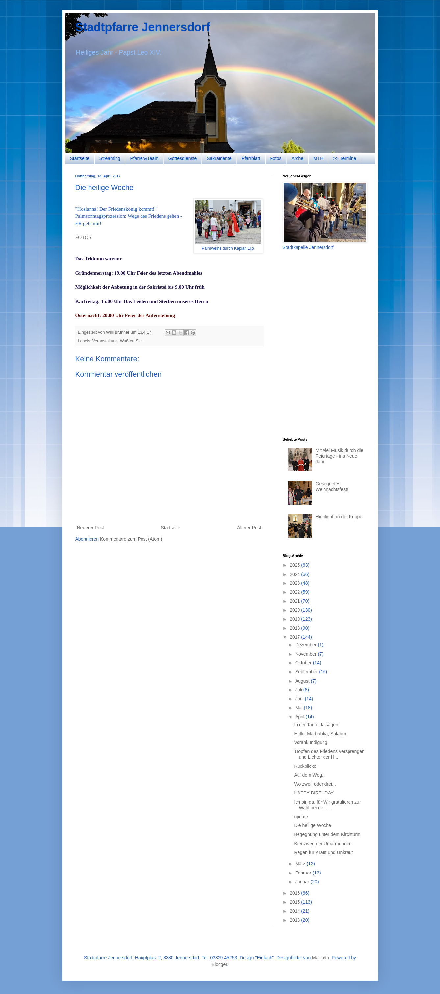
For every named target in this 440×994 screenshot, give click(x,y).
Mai (299, 707)
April (300, 716)
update (301, 816)
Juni (300, 698)
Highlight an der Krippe (339, 516)
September (307, 671)
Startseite (80, 158)
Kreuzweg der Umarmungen (322, 843)
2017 (295, 637)
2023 (295, 583)
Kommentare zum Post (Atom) (131, 539)
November (306, 654)
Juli (299, 689)
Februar (304, 872)
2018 (295, 628)
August (303, 681)
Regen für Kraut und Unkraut (323, 852)
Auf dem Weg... (309, 775)
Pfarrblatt (251, 158)
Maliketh (320, 957)
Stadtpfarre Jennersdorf (142, 27)
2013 (295, 920)
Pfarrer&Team (144, 158)
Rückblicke (305, 766)
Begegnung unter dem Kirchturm (327, 834)
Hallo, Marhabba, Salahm (320, 733)
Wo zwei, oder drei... (315, 784)
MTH (318, 158)
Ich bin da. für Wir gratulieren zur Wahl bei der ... (327, 804)
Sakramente (219, 158)
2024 (295, 574)
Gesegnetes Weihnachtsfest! (332, 486)
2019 (295, 619)
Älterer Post (249, 527)
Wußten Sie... (132, 341)
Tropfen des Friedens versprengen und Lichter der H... (329, 754)
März (301, 863)
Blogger (219, 964)
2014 (295, 911)
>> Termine (344, 158)
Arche (298, 158)
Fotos (276, 158)
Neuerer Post (90, 527)
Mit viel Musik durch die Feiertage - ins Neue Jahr (340, 456)
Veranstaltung (105, 341)
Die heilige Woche (312, 825)
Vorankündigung (310, 742)
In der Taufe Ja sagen (316, 724)
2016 (295, 893)
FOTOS (83, 237)
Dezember (306, 644)
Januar (303, 881)
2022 (295, 592)
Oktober (304, 662)
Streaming (109, 158)
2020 (295, 610)
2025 (295, 565)
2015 (295, 902)
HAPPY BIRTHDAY (314, 792)
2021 (295, 601)
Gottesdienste (182, 158)
